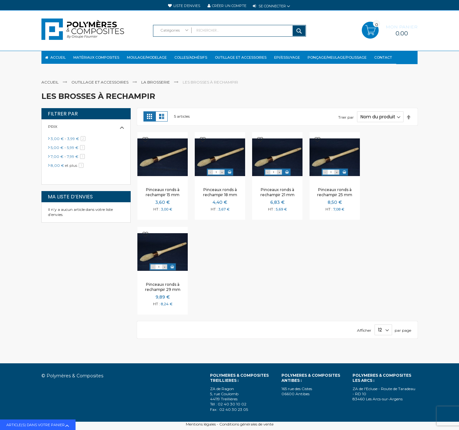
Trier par (346, 122)
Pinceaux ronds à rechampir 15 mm (162, 197)
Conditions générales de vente (246, 424)
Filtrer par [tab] (63, 118)
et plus (68, 170)
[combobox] (229, 30)
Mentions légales (201, 424)
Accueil (50, 87)
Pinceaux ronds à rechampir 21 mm (277, 197)
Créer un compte (229, 6)
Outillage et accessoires (100, 87)
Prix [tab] (52, 132)
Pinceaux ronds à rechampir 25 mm (334, 197)
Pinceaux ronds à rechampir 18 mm (220, 197)
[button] (145, 145)
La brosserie (156, 87)
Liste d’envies (186, 6)
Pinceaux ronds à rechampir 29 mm (162, 292)
